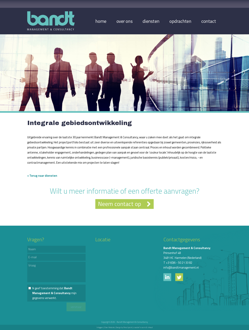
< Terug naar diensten (42, 175)
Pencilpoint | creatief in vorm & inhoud (138, 327)
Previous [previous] (5, 73)
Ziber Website (109, 327)
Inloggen (99, 327)
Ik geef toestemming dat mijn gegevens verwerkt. (54, 293)
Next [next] (244, 73)
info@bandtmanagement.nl (181, 267)
